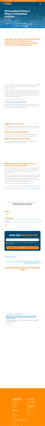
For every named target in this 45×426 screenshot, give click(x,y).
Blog (28, 409)
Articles (26, 268)
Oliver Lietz (8, 19)
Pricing (14, 403)
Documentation (30, 407)
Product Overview (16, 402)
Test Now (14, 405)
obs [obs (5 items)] (5, 227)
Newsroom (15, 415)
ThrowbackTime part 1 (25, 183)
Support (28, 410)
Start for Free (15, 406)
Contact (28, 413)
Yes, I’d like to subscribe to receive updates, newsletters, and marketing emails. (21, 243)
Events (14, 413)
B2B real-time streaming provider (29, 91)
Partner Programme (31, 412)
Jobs (13, 416)
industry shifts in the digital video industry (31, 186)
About (14, 412)
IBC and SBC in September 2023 (32, 188)
